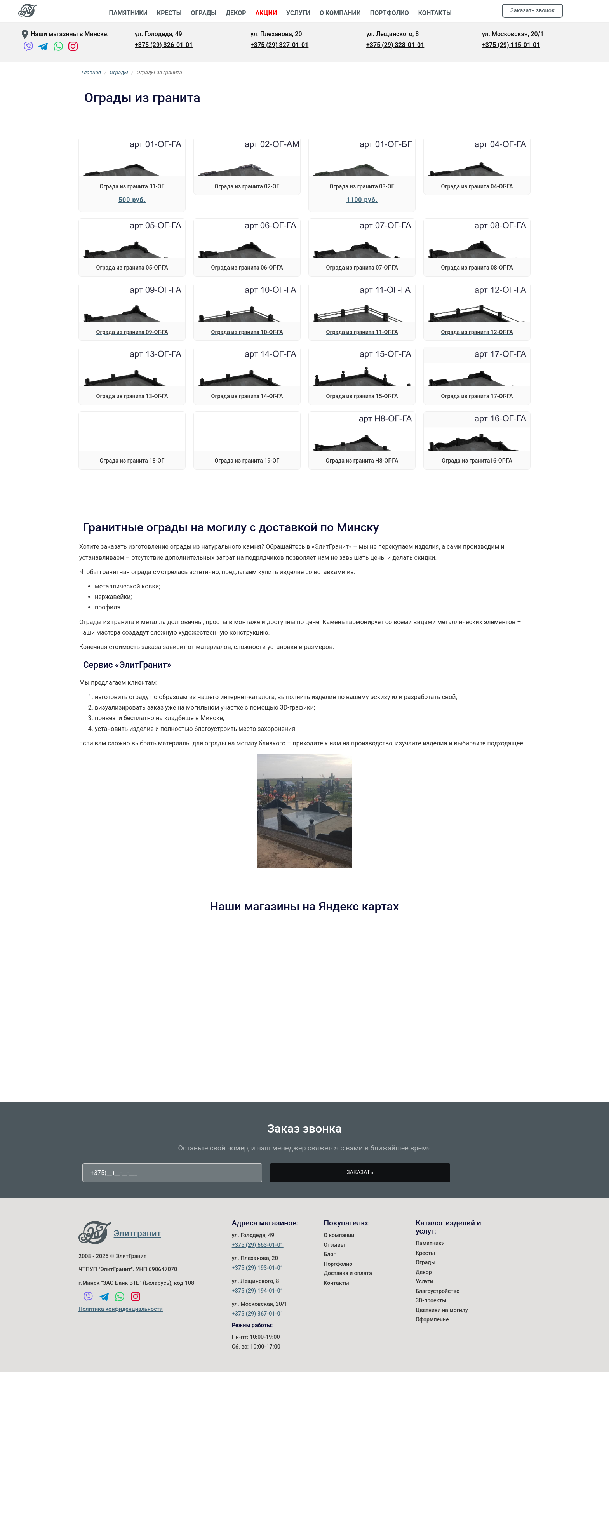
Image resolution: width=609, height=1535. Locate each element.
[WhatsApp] (58, 47)
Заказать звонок (532, 10)
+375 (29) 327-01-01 (279, 45)
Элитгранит (137, 1524)
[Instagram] (73, 47)
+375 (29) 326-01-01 (164, 45)
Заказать (359, 1463)
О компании (339, 1526)
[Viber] (28, 47)
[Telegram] (43, 47)
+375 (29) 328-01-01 (395, 45)
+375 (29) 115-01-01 (511, 45)
